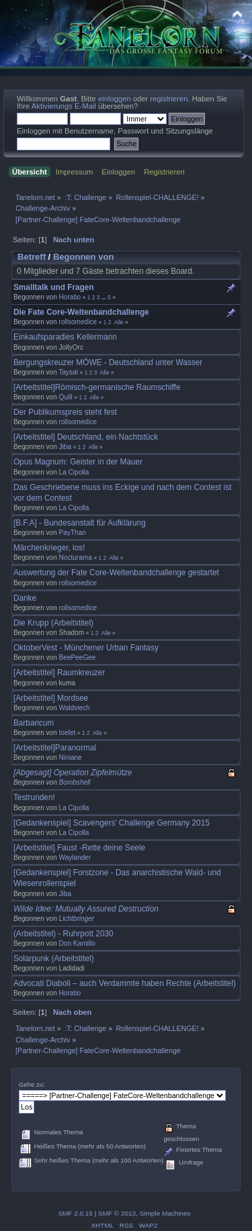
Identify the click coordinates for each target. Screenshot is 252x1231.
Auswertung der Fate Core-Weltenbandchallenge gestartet (116, 572)
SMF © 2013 (117, 1213)
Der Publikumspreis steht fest (65, 412)
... (104, 297)
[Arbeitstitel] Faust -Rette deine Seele (79, 847)
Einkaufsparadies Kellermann (65, 337)
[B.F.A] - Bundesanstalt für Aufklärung (79, 523)
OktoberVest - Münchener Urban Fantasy (86, 647)
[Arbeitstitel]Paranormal (54, 747)
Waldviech (74, 707)
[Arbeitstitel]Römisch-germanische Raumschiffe (97, 387)
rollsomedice (78, 322)
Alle (119, 322)
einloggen (114, 99)
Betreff (31, 257)
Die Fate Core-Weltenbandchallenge (81, 312)
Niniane (70, 757)
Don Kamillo (77, 943)
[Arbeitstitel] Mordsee (50, 698)
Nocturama (75, 557)
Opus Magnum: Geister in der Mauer (77, 461)
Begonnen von (83, 257)
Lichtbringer (77, 918)
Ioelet (67, 732)
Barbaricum (33, 723)
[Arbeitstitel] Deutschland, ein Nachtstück (85, 437)
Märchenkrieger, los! (49, 547)
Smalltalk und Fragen (53, 287)
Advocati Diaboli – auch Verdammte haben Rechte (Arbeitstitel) (124, 983)
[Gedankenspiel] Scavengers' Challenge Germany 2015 (111, 823)
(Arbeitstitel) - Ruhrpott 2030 (63, 933)
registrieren (168, 99)
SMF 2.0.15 (75, 1213)
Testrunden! (34, 797)
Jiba (65, 446)
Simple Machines (165, 1213)
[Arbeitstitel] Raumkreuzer (59, 672)
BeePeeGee (77, 657)
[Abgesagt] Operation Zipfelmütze (72, 772)
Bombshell (75, 782)
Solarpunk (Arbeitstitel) (53, 958)
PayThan (72, 532)
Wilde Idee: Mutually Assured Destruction (86, 909)
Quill (66, 397)
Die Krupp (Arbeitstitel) (53, 623)
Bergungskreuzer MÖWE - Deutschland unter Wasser (107, 362)
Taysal (68, 372)
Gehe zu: (32, 1084)
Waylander (75, 857)
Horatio (70, 297)
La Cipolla (74, 472)
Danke (24, 598)
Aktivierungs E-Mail (64, 106)
